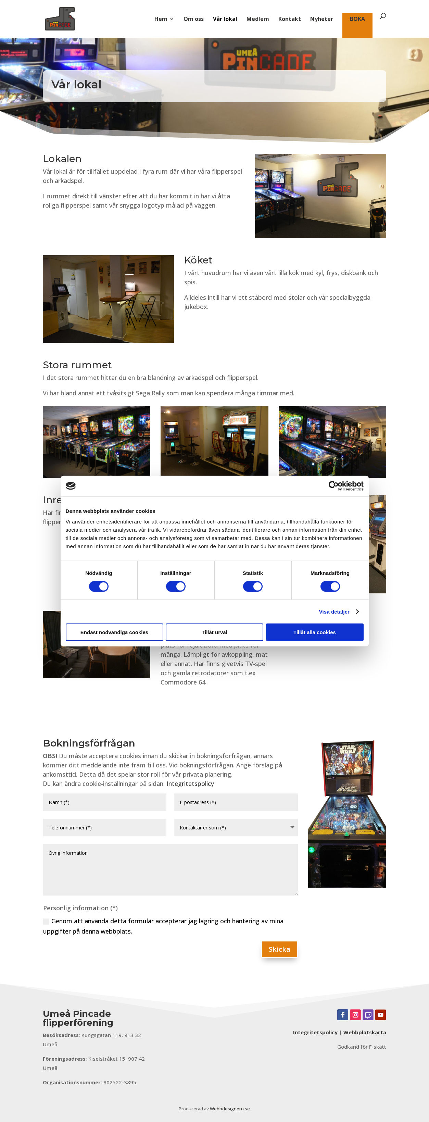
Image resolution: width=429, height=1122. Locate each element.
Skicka (279, 949)
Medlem (258, 19)
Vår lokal (225, 19)
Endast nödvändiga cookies (114, 632)
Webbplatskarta (364, 1032)
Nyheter (321, 19)
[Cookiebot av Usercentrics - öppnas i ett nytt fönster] (334, 486)
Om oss (194, 19)
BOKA (357, 19)
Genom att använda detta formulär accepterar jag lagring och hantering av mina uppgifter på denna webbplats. (163, 926)
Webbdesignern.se (230, 1109)
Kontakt (289, 19)
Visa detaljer (334, 611)
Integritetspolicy (190, 783)
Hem (160, 19)
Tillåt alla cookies (314, 632)
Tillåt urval (214, 632)
